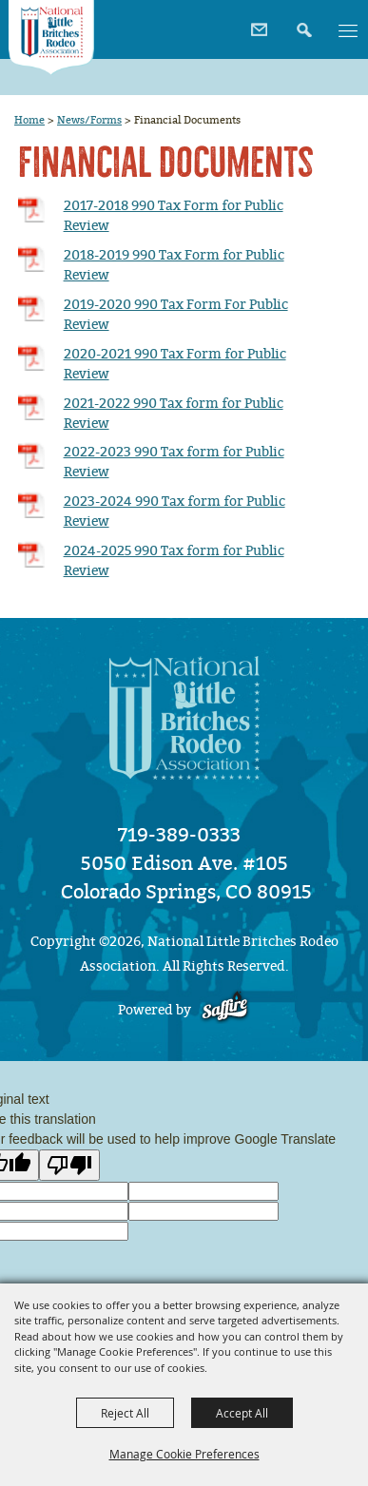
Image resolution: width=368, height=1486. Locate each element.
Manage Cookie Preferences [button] (184, 1453)
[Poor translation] (69, 1165)
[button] (302, 23)
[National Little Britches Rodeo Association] (51, 37)
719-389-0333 (179, 834)
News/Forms (89, 119)
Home (29, 119)
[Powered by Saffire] (225, 1010)
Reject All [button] (125, 1412)
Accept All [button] (242, 1412)
